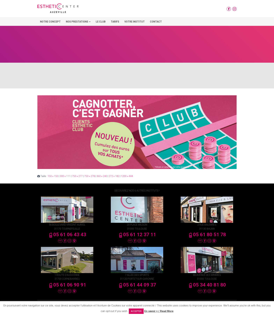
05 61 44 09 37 (137, 285)
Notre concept (50, 21)
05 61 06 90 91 (67, 285)
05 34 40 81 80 (207, 285)
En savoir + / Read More (159, 311)
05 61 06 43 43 (67, 234)
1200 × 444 (127, 176)
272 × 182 (114, 176)
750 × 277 (77, 176)
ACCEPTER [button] (136, 311)
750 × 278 (89, 176)
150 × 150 (53, 176)
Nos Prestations (78, 21)
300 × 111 (65, 176)
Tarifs (115, 21)
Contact (156, 21)
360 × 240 (101, 176)
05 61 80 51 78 (207, 234)
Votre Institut (134, 21)
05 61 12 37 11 (137, 234)
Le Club (101, 21)
